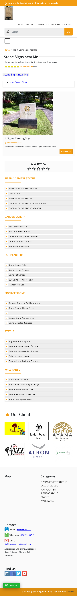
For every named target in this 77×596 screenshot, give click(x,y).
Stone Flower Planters (17, 270)
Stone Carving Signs (18, 82)
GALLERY (30, 24)
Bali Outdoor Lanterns (17, 231)
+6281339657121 (24, 529)
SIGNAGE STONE (15, 293)
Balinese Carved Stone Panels (21, 394)
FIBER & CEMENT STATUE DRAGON (23, 208)
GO (68, 32)
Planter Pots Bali (14, 284)
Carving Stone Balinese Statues (21, 361)
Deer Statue (12, 193)
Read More (66, 151)
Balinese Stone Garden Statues (21, 351)
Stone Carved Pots (15, 265)
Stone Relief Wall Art (16, 379)
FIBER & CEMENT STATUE (20, 178)
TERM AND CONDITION (61, 24)
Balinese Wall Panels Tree (19, 389)
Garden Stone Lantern (17, 246)
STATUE (9, 331)
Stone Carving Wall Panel (18, 399)
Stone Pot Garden (15, 274)
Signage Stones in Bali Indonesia (22, 303)
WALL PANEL (12, 369)
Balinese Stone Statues (18, 356)
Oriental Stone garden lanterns (21, 236)
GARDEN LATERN (15, 216)
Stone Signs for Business (18, 322)
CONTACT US (42, 24)
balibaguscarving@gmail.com (18, 544)
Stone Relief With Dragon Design (22, 384)
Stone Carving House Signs (19, 308)
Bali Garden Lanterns (17, 226)
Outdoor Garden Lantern (18, 241)
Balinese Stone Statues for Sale (21, 346)
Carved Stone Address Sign (19, 318)
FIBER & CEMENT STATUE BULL (21, 188)
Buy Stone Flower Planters (19, 279)
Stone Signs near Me (15, 74)
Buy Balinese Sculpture (18, 341)
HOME (21, 24)
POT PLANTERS (14, 255)
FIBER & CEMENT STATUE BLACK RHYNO (25, 203)
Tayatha (70, 591)
